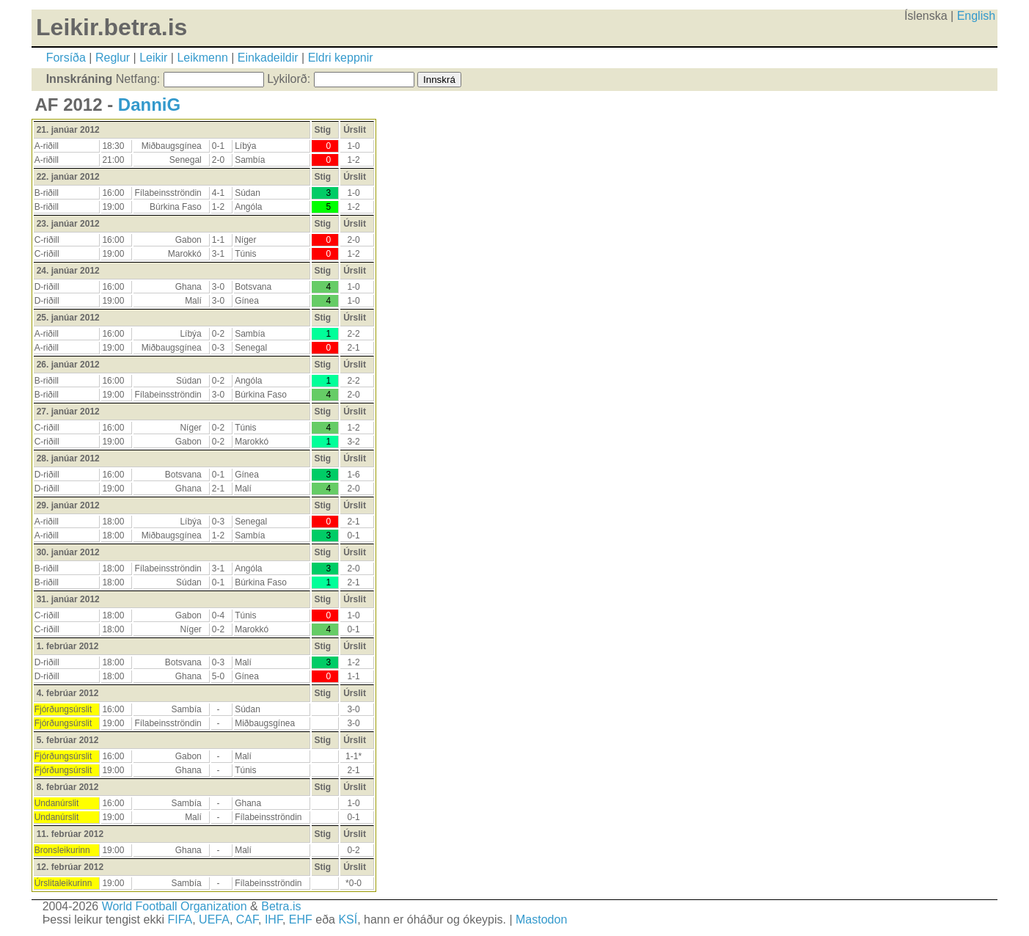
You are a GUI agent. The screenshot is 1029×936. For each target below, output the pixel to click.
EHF (300, 919)
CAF (247, 919)
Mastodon (541, 919)
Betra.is (281, 906)
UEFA (214, 919)
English (976, 16)
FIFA (179, 919)
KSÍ (347, 919)
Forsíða (66, 57)
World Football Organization (174, 906)
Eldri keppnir (340, 57)
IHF (273, 919)
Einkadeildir (268, 57)
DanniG (149, 104)
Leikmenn (202, 57)
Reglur (112, 57)
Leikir (153, 57)
